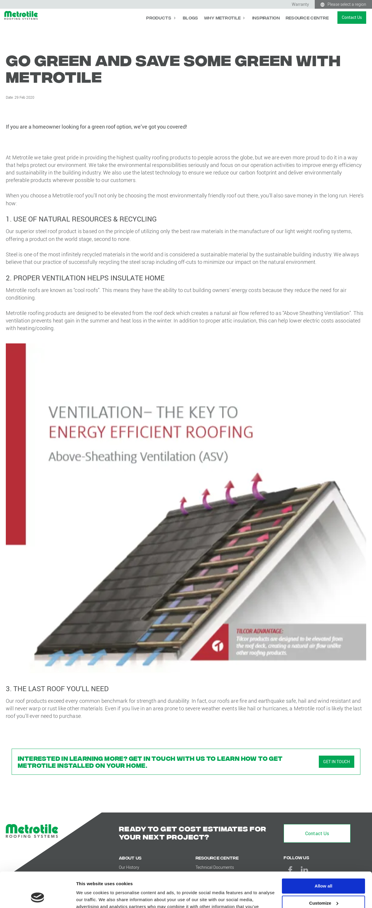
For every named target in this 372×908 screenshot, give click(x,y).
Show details (89, 896)
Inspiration (266, 17)
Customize (323, 870)
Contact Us (352, 17)
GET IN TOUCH (336, 761)
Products (159, 17)
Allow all (323, 853)
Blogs (190, 17)
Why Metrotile (223, 17)
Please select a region (347, 4)
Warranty (300, 4)
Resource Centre (307, 17)
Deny (323, 886)
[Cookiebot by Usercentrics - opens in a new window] (37, 896)
